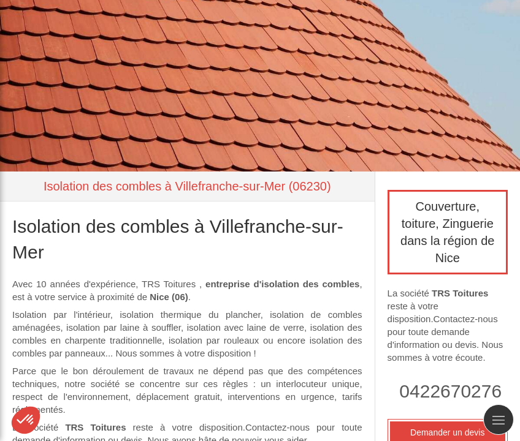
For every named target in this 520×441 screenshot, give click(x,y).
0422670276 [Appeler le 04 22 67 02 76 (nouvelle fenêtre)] (450, 391)
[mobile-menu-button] (498, 419)
